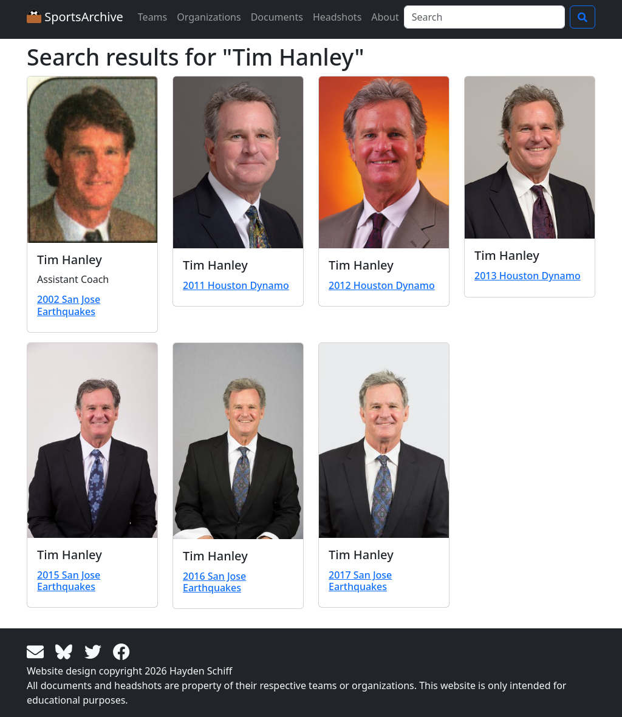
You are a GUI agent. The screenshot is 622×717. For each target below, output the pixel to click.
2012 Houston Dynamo (382, 285)
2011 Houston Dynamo (236, 285)
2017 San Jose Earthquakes (360, 580)
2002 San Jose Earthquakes (68, 305)
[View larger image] (92, 159)
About (384, 17)
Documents (277, 17)
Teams (152, 17)
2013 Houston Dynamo (527, 275)
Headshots (337, 17)
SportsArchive (75, 16)
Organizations (209, 17)
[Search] (484, 17)
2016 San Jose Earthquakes (214, 581)
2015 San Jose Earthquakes (68, 580)
